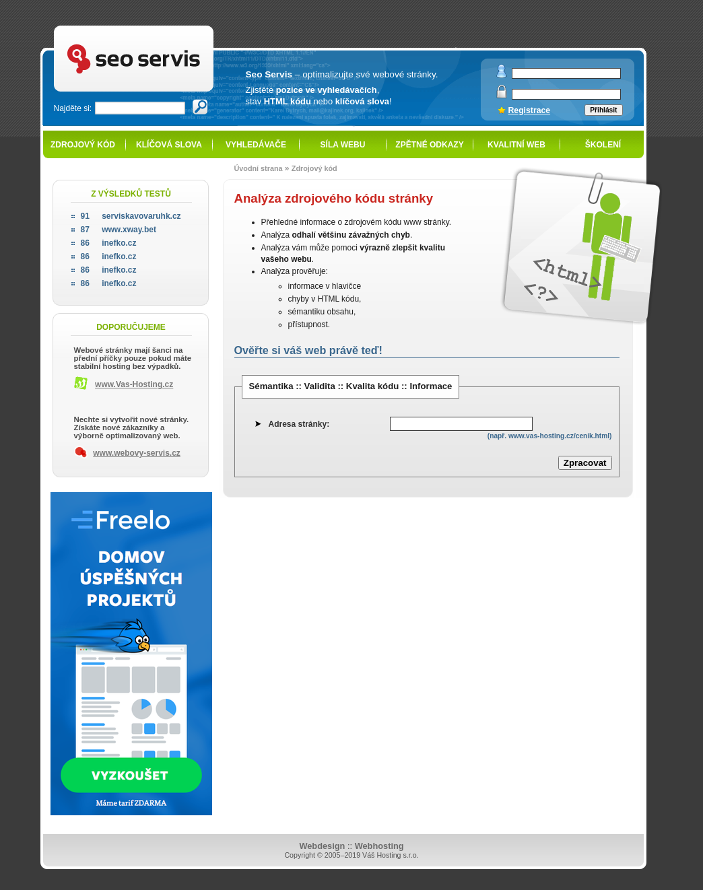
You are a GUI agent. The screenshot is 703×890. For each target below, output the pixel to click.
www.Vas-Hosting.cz (134, 384)
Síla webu (343, 144)
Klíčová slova (169, 144)
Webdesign (322, 846)
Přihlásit (603, 110)
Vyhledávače (256, 144)
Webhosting (379, 846)
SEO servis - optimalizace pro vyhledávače (161, 27)
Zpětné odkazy (429, 144)
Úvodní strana (258, 168)
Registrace (529, 110)
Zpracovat (585, 463)
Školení (603, 144)
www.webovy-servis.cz (136, 453)
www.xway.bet (118, 229)
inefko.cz (109, 243)
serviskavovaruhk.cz (131, 216)
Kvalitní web (516, 144)
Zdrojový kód (83, 144)
